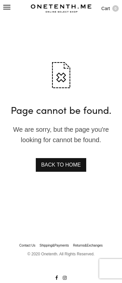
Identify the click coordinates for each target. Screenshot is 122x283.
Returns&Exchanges (87, 245)
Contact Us (27, 245)
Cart (110, 8)
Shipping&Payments (54, 245)
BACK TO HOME (61, 165)
